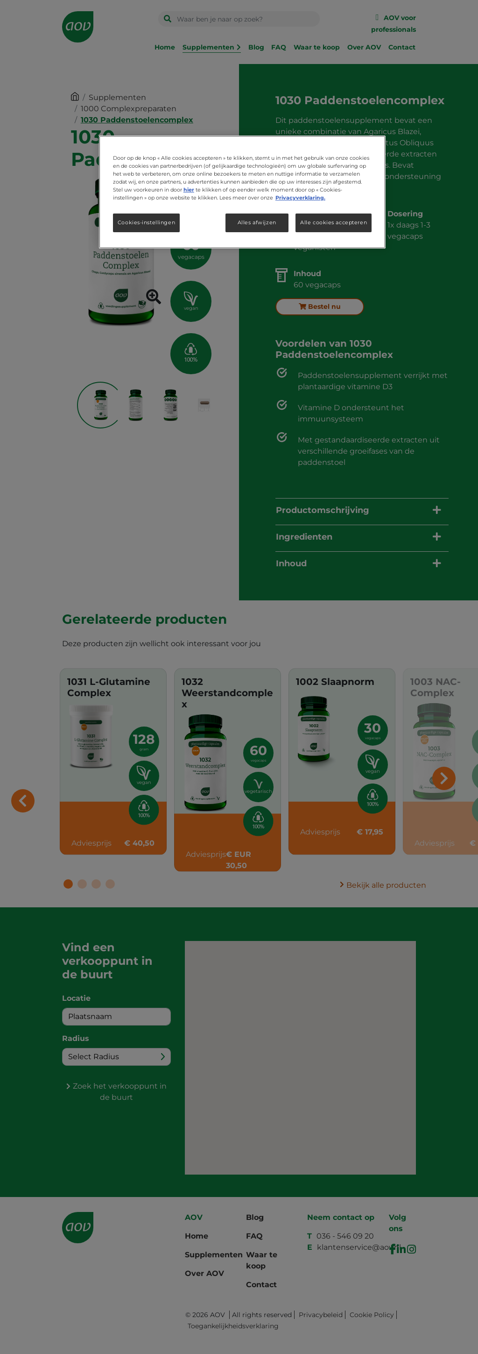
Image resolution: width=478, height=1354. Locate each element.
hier (188, 189)
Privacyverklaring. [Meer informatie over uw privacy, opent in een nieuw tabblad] (300, 197)
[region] (242, 192)
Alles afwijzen (257, 222)
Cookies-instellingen (146, 222)
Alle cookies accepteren (333, 222)
